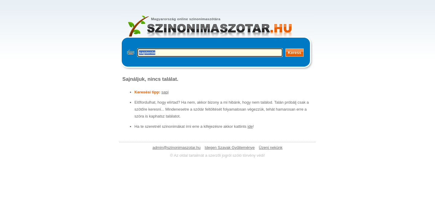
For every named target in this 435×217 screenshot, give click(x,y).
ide (250, 126)
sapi (165, 92)
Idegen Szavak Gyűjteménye (230, 147)
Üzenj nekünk (270, 147)
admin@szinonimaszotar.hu (177, 147)
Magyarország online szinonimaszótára (186, 19)
